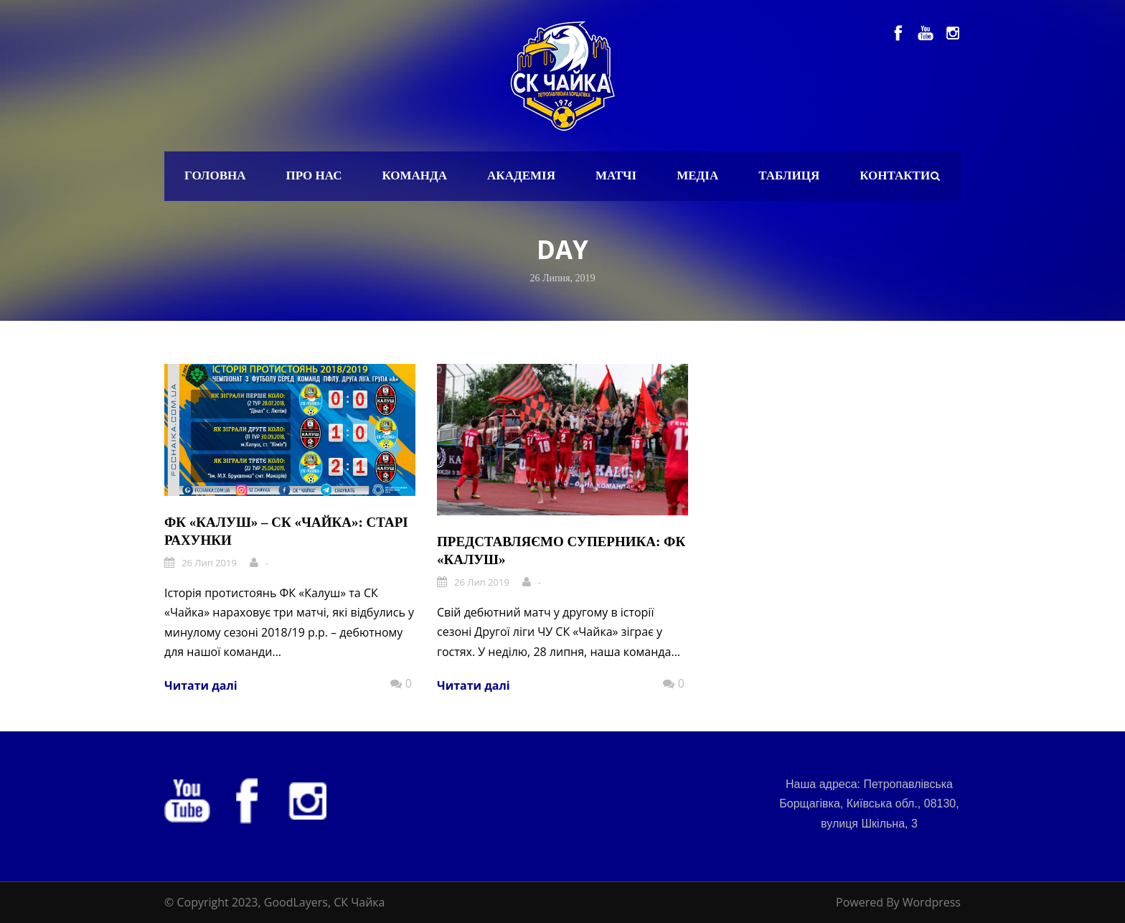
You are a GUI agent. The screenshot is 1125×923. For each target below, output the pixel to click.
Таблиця (788, 175)
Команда (414, 175)
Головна (215, 175)
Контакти (895, 175)
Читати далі (200, 685)
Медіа (697, 175)
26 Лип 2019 (209, 562)
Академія (521, 175)
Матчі (616, 175)
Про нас (314, 175)
